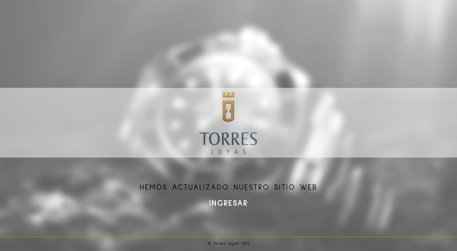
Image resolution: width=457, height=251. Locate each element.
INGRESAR (228, 203)
